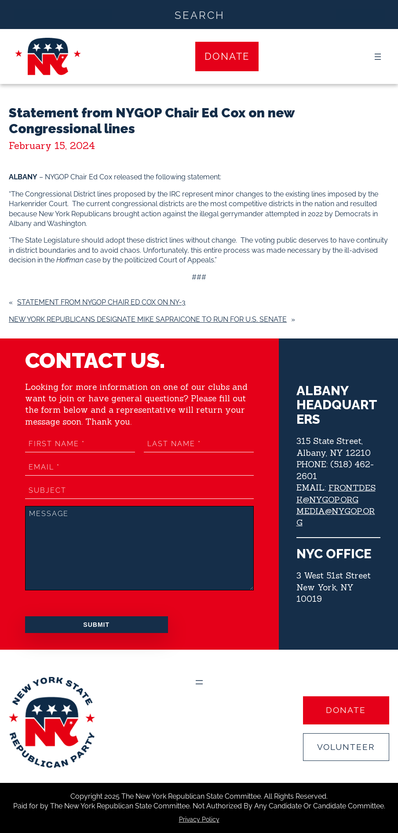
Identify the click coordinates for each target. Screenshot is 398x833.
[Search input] (199, 14)
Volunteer (346, 747)
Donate (226, 56)
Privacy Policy (199, 819)
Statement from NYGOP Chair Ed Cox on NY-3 (101, 302)
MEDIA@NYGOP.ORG (338, 516)
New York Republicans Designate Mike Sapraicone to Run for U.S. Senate (148, 319)
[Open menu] (377, 56)
